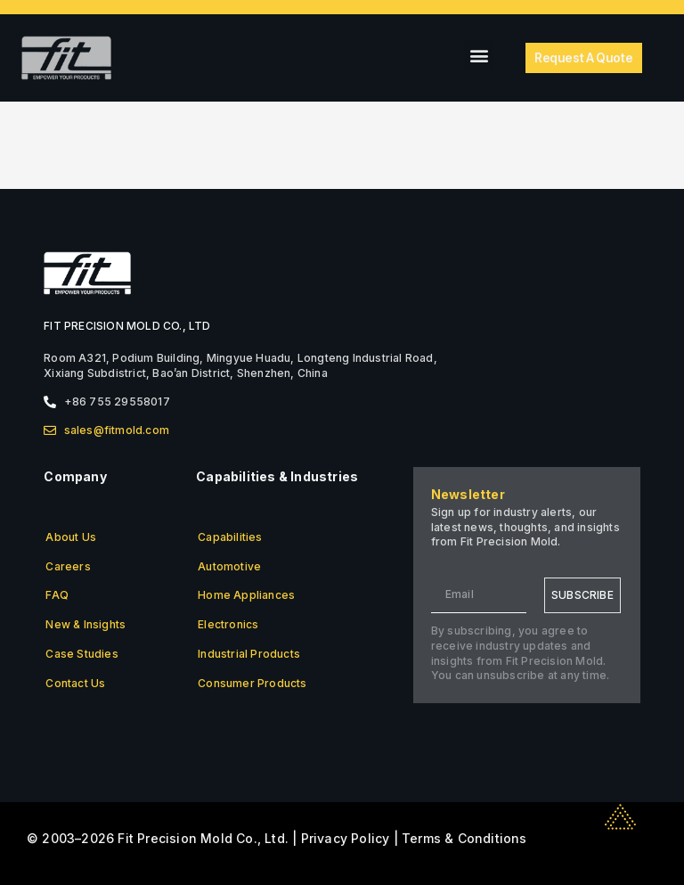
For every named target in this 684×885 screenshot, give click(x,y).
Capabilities (230, 537)
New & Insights (85, 624)
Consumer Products (252, 683)
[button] (478, 55)
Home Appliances (246, 595)
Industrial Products (249, 653)
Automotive (229, 566)
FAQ (57, 595)
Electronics (228, 624)
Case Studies (81, 653)
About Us (70, 537)
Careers (67, 566)
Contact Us (75, 683)
